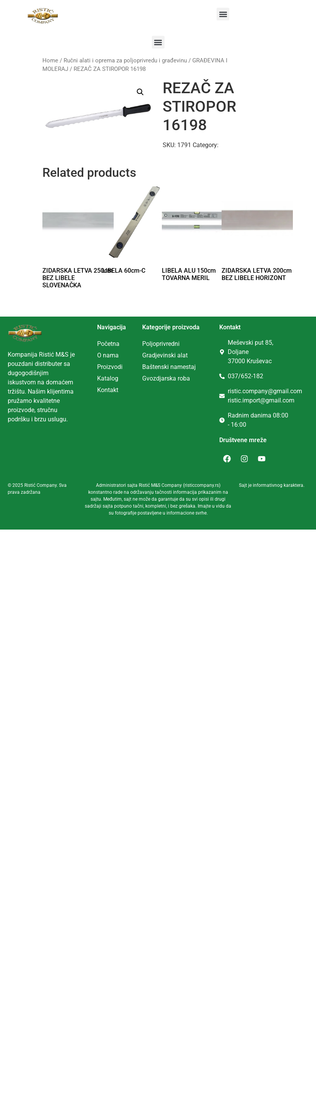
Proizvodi (110, 367)
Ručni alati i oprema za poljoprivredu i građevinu (125, 60)
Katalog (107, 378)
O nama (108, 355)
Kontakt (107, 390)
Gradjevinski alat (165, 355)
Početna (108, 343)
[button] (223, 14)
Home (50, 60)
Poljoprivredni (161, 343)
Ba (146, 367)
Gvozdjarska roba (166, 378)
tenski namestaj (174, 367)
